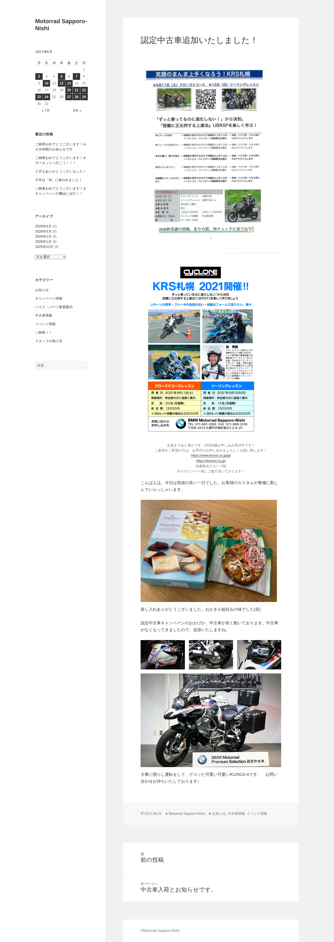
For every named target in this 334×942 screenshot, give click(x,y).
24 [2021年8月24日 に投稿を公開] (46, 97)
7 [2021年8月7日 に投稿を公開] (77, 76)
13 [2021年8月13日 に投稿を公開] (69, 83)
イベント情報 (45, 324)
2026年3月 (43, 231)
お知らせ (42, 290)
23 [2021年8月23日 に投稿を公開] (39, 97)
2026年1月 (43, 241)
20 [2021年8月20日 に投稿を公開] (69, 90)
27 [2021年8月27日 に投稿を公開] (69, 97)
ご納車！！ (43, 332)
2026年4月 (43, 226)
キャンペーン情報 (48, 298)
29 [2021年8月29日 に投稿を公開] (84, 97)
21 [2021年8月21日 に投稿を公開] (76, 90)
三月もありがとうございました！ (60, 171)
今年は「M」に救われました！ (58, 180)
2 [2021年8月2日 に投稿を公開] (39, 76)
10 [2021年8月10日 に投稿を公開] (46, 83)
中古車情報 (43, 315)
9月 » (77, 110)
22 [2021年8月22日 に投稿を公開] (84, 90)
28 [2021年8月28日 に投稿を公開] (76, 97)
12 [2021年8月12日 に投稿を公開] (61, 83)
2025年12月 (44, 247)
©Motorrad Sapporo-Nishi (160, 930)
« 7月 (46, 110)
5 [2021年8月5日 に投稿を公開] (61, 76)
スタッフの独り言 (48, 341)
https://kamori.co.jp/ (211, 461)
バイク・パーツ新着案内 (54, 307)
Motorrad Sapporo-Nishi (187, 813)
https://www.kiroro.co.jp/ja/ (211, 455)
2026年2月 (43, 236)
